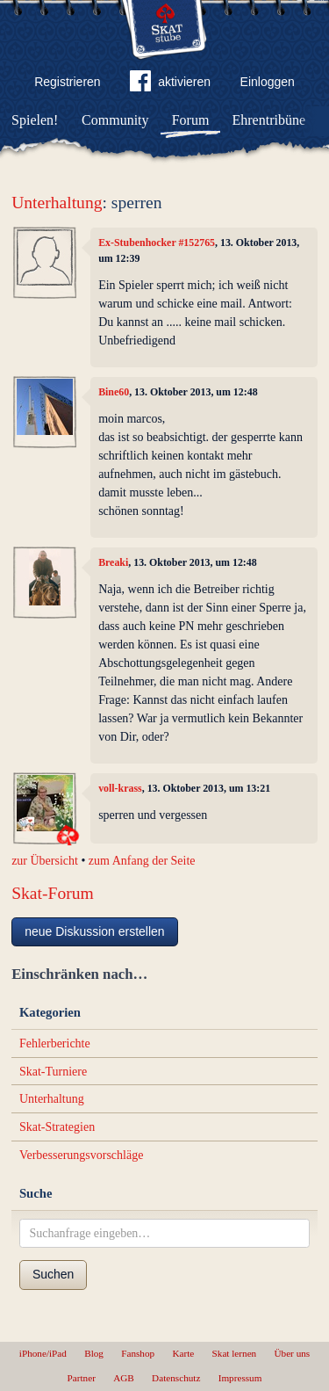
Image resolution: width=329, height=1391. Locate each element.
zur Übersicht (44, 860)
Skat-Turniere (53, 1071)
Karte (183, 1353)
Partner (82, 1378)
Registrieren (67, 82)
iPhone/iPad (43, 1353)
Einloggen (267, 82)
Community (115, 119)
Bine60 (113, 392)
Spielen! (34, 119)
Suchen (53, 1274)
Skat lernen (234, 1353)
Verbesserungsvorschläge (81, 1155)
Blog (94, 1353)
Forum (191, 119)
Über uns (292, 1353)
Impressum (240, 1378)
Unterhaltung (56, 202)
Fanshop (137, 1353)
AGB (123, 1378)
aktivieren (170, 84)
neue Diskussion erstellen (95, 931)
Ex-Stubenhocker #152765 (156, 242)
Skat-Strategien (57, 1127)
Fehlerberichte (54, 1043)
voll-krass (120, 788)
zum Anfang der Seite (142, 860)
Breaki (113, 562)
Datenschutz (176, 1378)
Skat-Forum (52, 893)
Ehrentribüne (269, 119)
